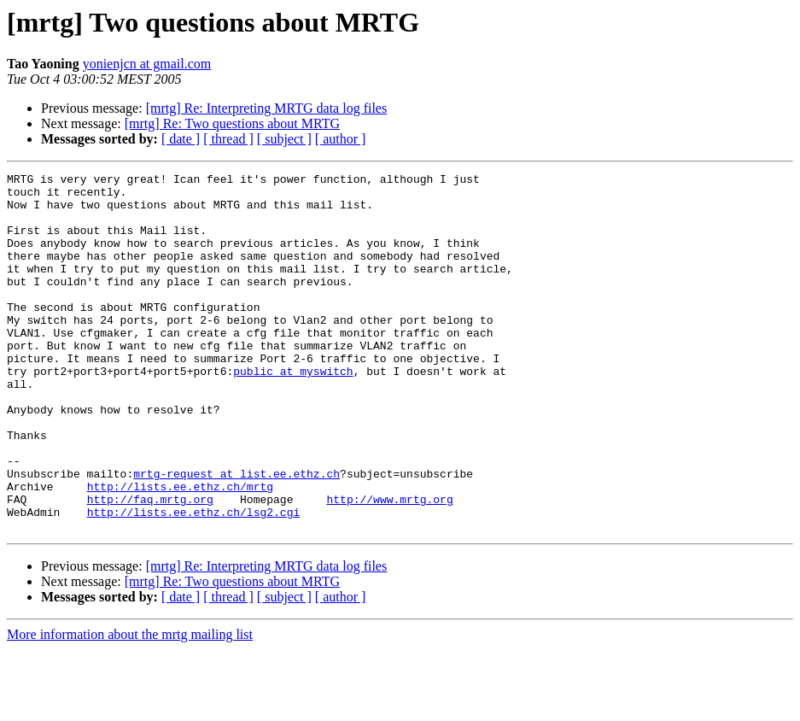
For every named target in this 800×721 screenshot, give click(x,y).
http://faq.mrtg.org (150, 565)
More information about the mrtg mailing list (130, 706)
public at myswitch (293, 411)
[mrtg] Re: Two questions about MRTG (232, 123)
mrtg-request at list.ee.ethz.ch (236, 534)
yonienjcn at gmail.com (147, 63)
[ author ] (340, 139)
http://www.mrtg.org (389, 565)
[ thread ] (228, 139)
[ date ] (180, 139)
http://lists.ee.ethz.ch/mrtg (180, 550)
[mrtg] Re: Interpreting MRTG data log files (267, 108)
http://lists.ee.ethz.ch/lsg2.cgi (194, 581)
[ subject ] (284, 139)
